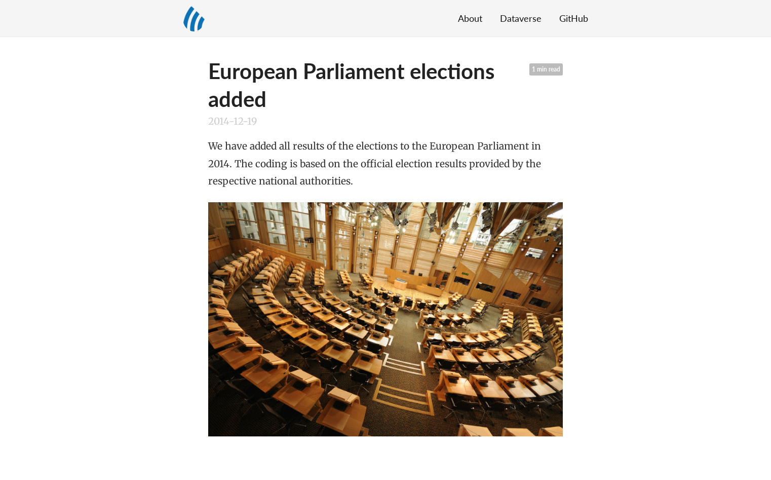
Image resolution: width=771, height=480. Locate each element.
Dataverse (521, 18)
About (470, 18)
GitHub (573, 18)
